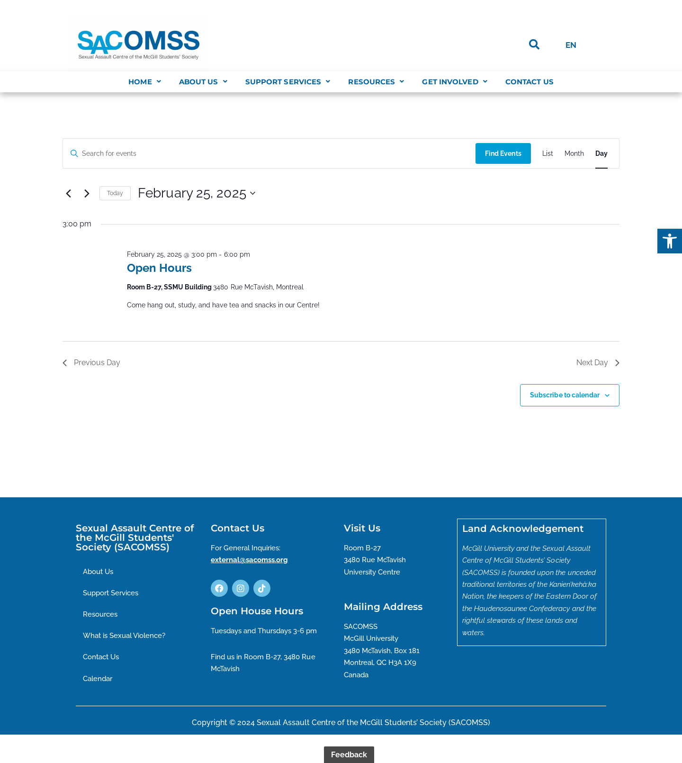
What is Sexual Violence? (128, 637)
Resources (376, 81)
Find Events (503, 153)
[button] (669, 241)
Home (144, 81)
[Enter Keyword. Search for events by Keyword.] (269, 154)
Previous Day (92, 362)
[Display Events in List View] (547, 154)
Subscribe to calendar (565, 395)
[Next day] (86, 193)
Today (115, 193)
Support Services (288, 81)
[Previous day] (68, 193)
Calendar (99, 680)
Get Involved (454, 81)
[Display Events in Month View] (574, 154)
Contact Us (529, 81)
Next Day (597, 362)
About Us (203, 81)
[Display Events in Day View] (601, 154)
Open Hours (159, 268)
